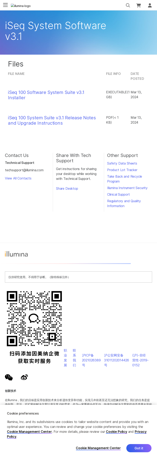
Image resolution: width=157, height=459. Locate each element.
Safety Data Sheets (122, 163)
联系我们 (74, 357)
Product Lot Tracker (122, 170)
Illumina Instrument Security (127, 188)
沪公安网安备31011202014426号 (116, 360)
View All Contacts (18, 178)
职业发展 (65, 357)
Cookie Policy (116, 432)
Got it (139, 448)
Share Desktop (67, 188)
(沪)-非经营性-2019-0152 (140, 360)
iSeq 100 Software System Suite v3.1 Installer (46, 95)
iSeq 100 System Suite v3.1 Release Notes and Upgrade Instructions (52, 120)
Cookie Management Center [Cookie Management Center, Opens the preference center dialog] (98, 448)
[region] (78, 432)
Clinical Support (118, 194)
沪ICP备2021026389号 (91, 360)
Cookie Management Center (29, 432)
